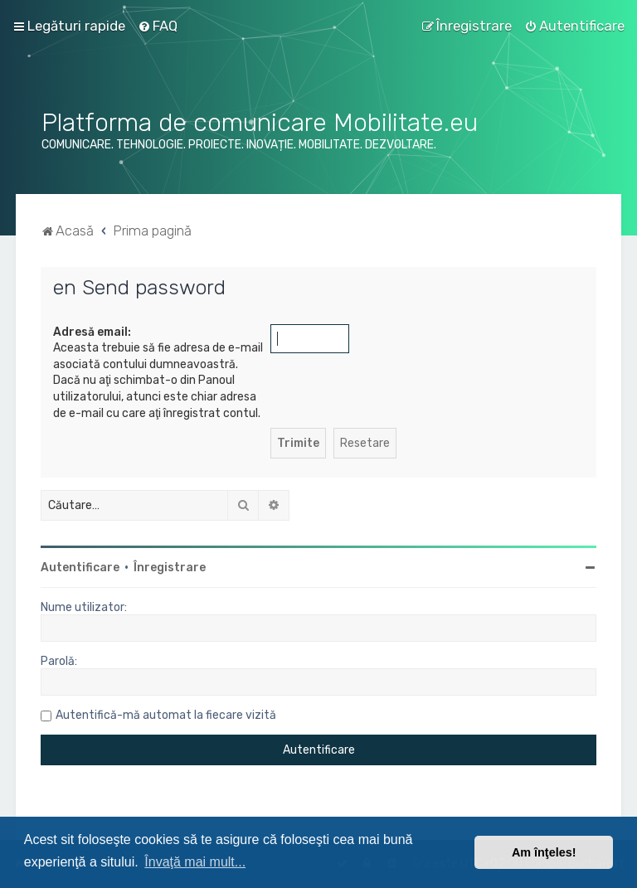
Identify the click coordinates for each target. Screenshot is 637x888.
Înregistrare (170, 567)
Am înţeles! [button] (544, 852)
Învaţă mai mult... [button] (195, 862)
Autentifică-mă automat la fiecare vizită (166, 715)
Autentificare (80, 567)
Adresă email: (92, 332)
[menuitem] (157, 25)
